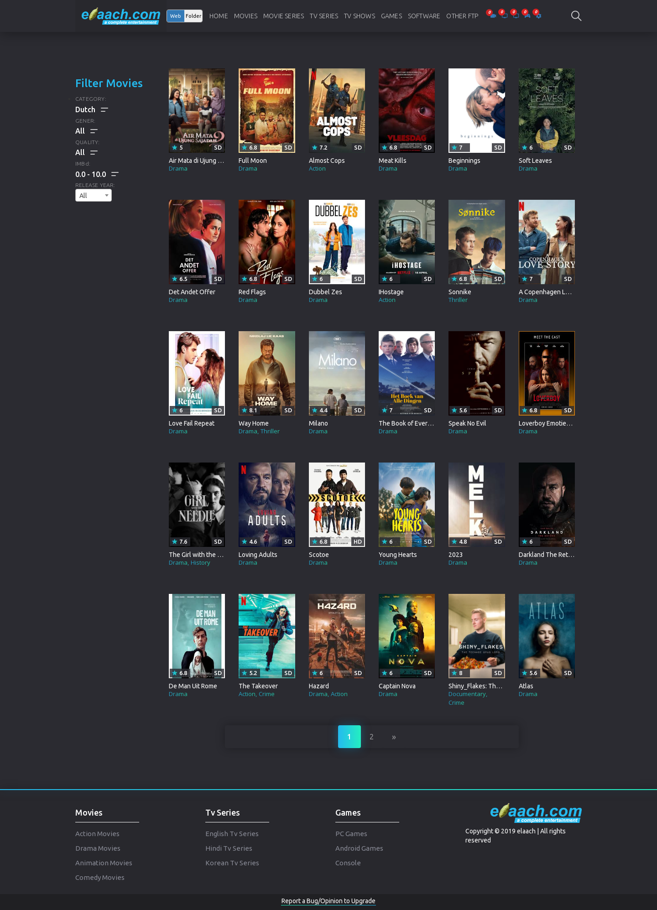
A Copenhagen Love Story (555, 292)
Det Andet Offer (192, 292)
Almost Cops (327, 160)
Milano (318, 423)
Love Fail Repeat (191, 423)
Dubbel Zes (325, 292)
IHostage (391, 292)
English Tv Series (232, 833)
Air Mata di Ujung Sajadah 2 (207, 160)
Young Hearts (398, 554)
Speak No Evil (467, 423)
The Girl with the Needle (203, 554)
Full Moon (253, 160)
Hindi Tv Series (228, 848)
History (200, 562)
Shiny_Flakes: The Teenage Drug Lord (502, 686)
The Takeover (258, 686)
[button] (97, 174)
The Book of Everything (412, 423)
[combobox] (93, 195)
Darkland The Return (548, 554)
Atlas (526, 686)
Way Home (254, 423)
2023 (455, 554)
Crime (267, 694)
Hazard (319, 686)
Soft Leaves (535, 160)
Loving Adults (258, 554)
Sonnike (459, 292)
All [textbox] (83, 195)
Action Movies (97, 833)
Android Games (359, 848)
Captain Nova (397, 686)
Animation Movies (103, 863)
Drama (178, 168)
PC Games (351, 833)
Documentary (467, 694)
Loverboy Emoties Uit (549, 423)
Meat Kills (393, 160)
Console (348, 863)
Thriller (458, 300)
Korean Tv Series (232, 863)
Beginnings (464, 160)
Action (317, 168)
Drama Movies (97, 848)
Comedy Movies (100, 877)
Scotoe (319, 554)
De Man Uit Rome (193, 686)
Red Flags (252, 292)
